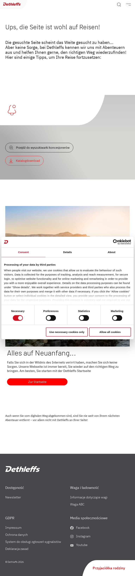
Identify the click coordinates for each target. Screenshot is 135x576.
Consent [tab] (23, 252)
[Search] (119, 4)
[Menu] (126, 4)
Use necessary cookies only (66, 332)
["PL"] (22, 469)
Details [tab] (67, 252)
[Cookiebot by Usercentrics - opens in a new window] (115, 242)
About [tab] (111, 252)
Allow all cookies (110, 332)
